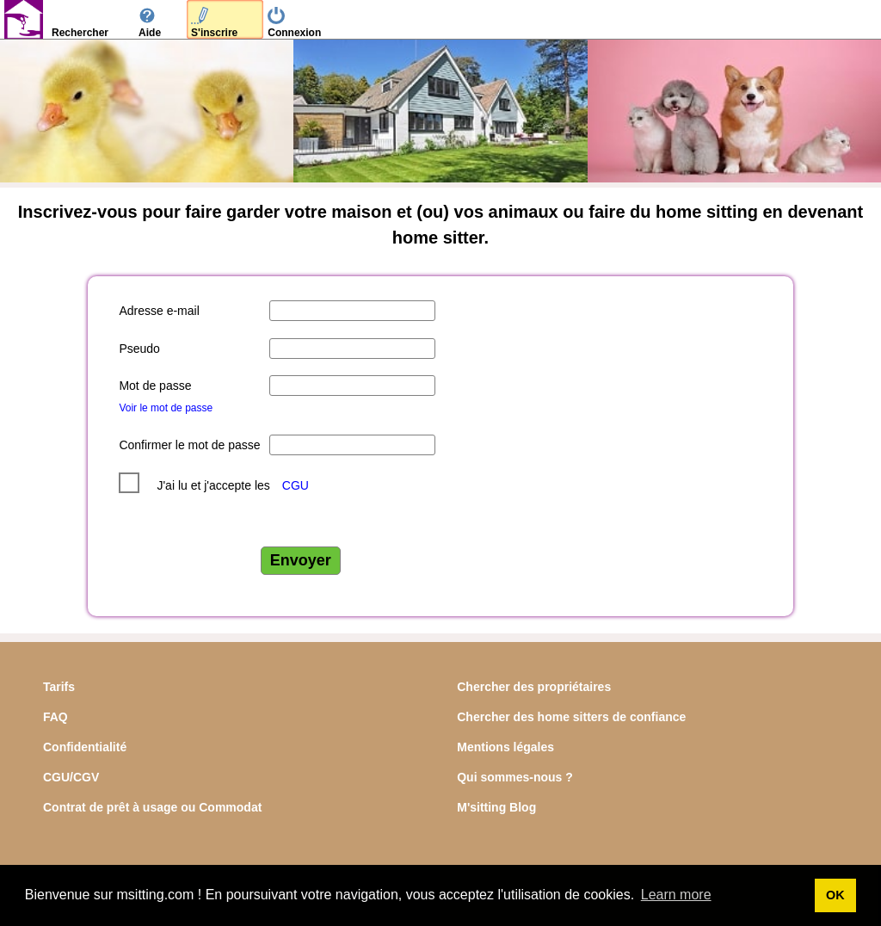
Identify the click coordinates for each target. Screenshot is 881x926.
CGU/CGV (71, 777)
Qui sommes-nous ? (515, 777)
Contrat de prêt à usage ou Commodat (152, 807)
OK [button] (835, 895)
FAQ (55, 717)
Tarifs (59, 687)
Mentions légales (505, 747)
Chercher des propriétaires (534, 687)
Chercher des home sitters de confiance (571, 717)
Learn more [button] (676, 894)
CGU (295, 485)
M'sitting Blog (496, 807)
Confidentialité (84, 747)
